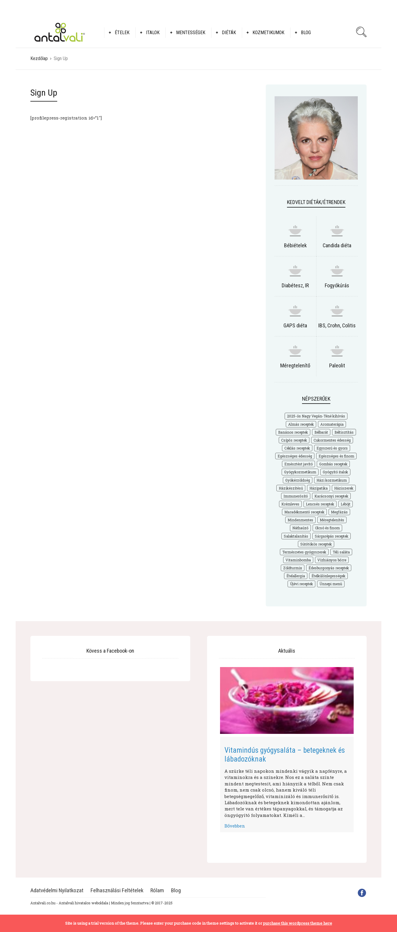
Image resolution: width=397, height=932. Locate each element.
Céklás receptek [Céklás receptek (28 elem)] (297, 448)
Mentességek (190, 32)
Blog (306, 32)
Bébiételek (295, 245)
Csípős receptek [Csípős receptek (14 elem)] (294, 440)
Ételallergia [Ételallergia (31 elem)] (295, 575)
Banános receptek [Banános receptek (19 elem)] (293, 432)
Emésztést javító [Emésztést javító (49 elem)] (298, 464)
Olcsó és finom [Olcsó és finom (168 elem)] (327, 527)
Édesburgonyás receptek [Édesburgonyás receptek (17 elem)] (329, 567)
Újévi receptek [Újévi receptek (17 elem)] (301, 583)
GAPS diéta (295, 325)
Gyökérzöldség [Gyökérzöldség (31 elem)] (297, 480)
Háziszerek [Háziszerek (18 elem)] (343, 488)
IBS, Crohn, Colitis (337, 325)
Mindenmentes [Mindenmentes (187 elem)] (300, 520)
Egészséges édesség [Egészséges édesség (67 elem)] (295, 456)
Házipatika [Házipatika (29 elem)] (318, 488)
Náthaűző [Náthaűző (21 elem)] (300, 527)
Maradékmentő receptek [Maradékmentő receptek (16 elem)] (304, 512)
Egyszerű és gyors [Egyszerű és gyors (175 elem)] (332, 448)
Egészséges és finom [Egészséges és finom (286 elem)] (336, 456)
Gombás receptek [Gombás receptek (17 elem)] (333, 464)
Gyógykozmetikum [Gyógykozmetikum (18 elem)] (300, 472)
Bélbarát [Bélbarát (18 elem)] (321, 432)
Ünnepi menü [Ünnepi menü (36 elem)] (330, 583)
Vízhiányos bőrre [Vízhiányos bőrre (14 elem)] (331, 560)
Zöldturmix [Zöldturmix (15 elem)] (292, 567)
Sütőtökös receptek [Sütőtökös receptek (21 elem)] (316, 544)
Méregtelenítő (295, 365)
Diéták (229, 32)
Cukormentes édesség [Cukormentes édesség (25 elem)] (332, 440)
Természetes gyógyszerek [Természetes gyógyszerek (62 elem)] (304, 552)
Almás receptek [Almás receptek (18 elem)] (301, 424)
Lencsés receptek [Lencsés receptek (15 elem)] (320, 504)
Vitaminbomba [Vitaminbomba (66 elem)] (298, 560)
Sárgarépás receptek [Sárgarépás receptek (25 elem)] (331, 536)
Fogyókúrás (337, 285)
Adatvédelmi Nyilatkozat (56, 890)
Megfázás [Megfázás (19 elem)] (339, 512)
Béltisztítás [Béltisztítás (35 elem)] (344, 432)
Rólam (157, 890)
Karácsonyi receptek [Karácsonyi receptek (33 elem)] (331, 496)
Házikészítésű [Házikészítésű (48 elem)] (291, 488)
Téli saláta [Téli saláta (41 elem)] (341, 552)
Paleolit (337, 365)
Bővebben (234, 826)
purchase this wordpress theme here (297, 923)
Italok (153, 32)
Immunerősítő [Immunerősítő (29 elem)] (295, 496)
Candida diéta (337, 245)
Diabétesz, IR (295, 285)
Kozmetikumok (268, 32)
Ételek (122, 32)
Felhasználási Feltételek (117, 890)
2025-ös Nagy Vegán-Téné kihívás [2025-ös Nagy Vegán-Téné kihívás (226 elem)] (316, 416)
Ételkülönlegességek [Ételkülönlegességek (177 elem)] (328, 575)
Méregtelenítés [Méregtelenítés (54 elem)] (332, 520)
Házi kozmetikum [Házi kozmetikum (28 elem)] (331, 480)
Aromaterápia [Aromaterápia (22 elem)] (332, 424)
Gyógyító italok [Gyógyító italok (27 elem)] (335, 472)
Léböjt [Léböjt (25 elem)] (345, 504)
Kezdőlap (39, 58)
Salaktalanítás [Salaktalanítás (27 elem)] (296, 536)
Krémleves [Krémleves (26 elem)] (290, 504)
